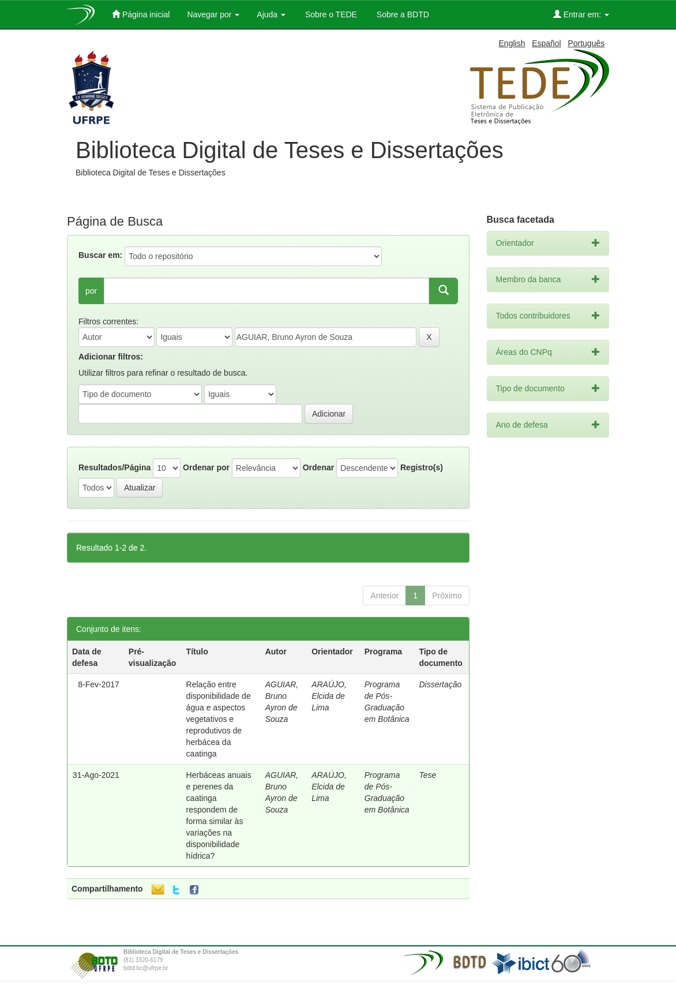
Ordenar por (206, 467)
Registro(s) (421, 467)
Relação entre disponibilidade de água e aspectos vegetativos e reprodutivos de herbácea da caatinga (218, 719)
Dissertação (440, 684)
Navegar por (213, 14)
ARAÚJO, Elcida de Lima (329, 696)
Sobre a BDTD (401, 14)
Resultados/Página (114, 467)
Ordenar (318, 467)
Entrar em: (581, 14)
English (512, 43)
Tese (427, 775)
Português (586, 43)
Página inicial (141, 14)
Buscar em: (100, 255)
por (91, 290)
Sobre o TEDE (330, 14)
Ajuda (271, 14)
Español (546, 43)
